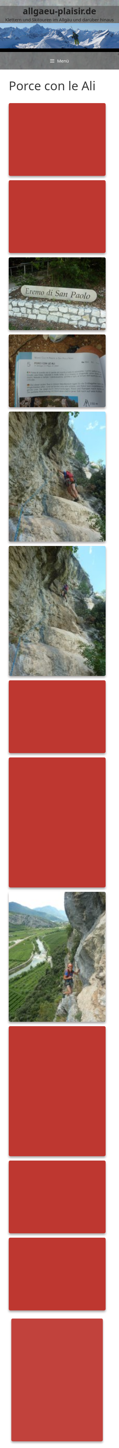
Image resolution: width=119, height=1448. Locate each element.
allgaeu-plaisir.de (59, 11)
